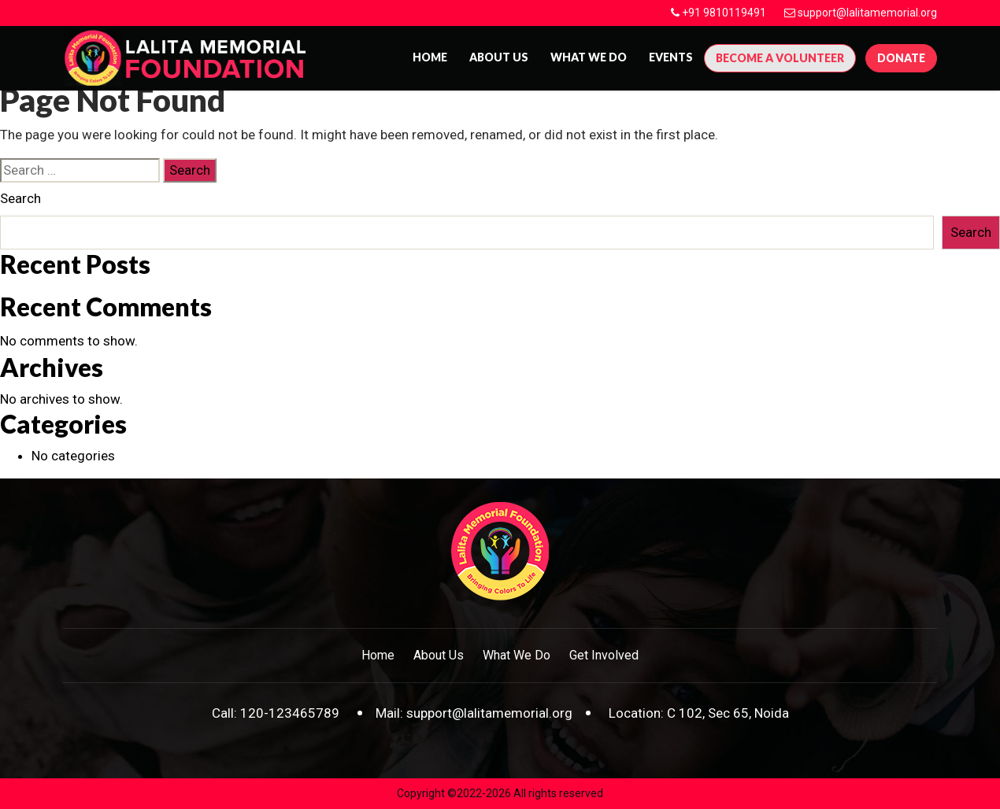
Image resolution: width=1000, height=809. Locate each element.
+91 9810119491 (724, 12)
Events (671, 57)
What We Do (588, 57)
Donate (901, 58)
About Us (438, 655)
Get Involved (604, 655)
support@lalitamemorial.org (867, 12)
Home (430, 57)
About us (498, 57)
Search (20, 198)
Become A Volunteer (780, 58)
